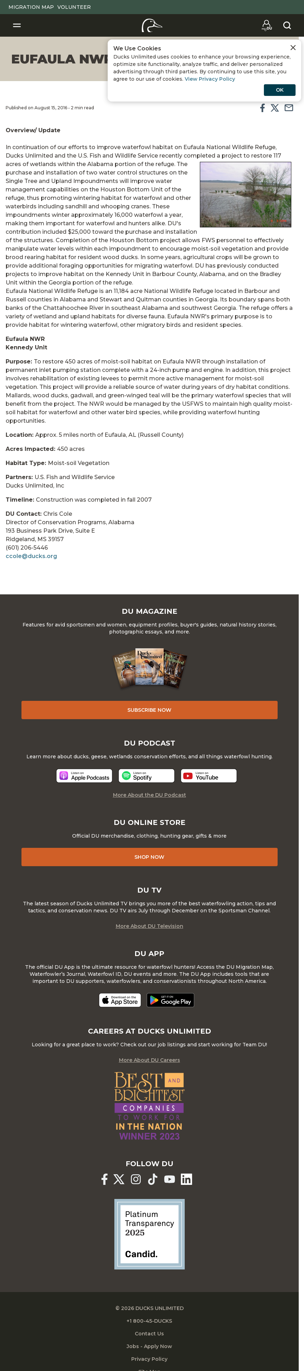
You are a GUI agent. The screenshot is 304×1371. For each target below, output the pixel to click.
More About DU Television (149, 926)
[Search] (287, 25)
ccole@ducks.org (31, 556)
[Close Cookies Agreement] (293, 47)
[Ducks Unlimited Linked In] (186, 1179)
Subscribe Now (149, 710)
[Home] (152, 25)
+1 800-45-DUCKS (149, 1321)
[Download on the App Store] (120, 1000)
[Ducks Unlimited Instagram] (135, 1179)
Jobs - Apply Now (149, 1346)
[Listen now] (84, 776)
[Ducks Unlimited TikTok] (152, 1179)
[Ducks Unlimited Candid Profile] (149, 1233)
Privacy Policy (149, 1359)
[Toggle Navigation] (16, 25)
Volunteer (74, 7)
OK (280, 90)
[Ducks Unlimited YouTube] (169, 1179)
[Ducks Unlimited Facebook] (104, 1179)
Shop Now (149, 857)
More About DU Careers (149, 1060)
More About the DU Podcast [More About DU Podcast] (149, 795)
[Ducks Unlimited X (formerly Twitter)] (119, 1179)
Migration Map (31, 7)
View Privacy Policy (210, 79)
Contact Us (149, 1333)
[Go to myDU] (266, 25)
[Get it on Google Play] (170, 1000)
